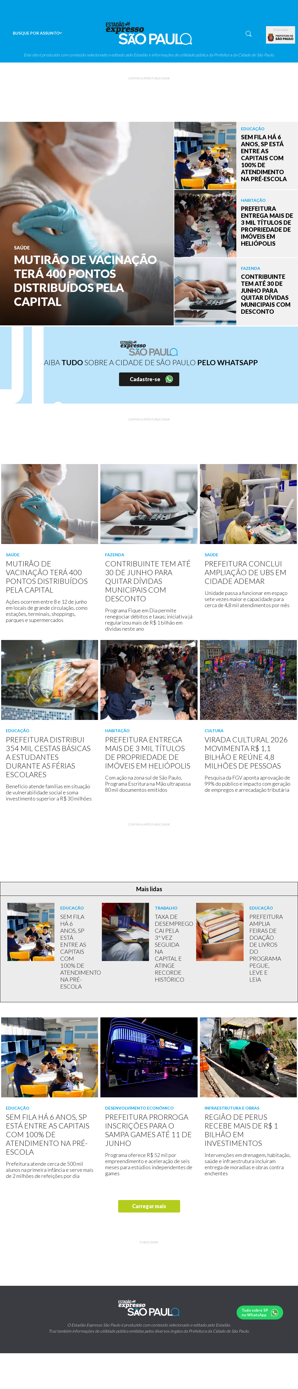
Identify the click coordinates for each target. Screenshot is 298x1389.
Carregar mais (149, 1206)
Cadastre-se (145, 379)
